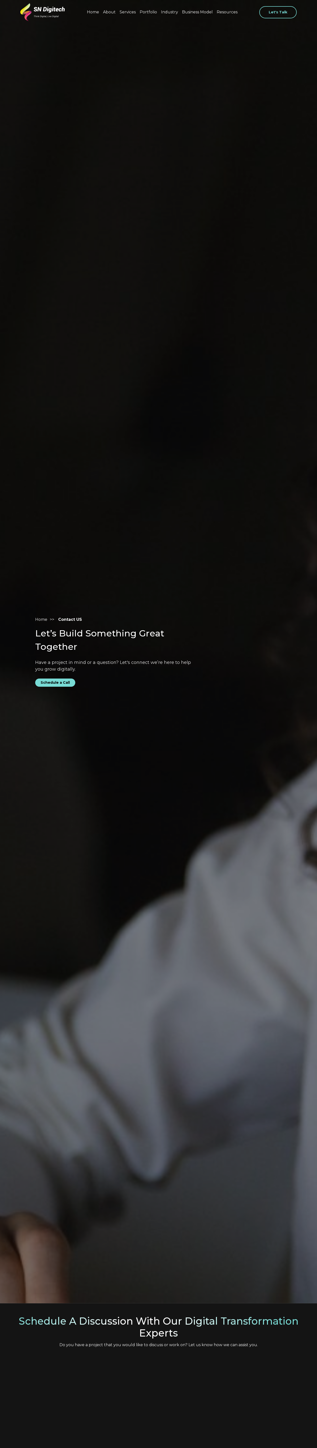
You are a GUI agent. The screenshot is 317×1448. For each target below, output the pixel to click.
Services (128, 12)
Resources (227, 12)
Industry (169, 12)
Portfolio (148, 12)
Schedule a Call (55, 682)
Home (93, 12)
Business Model (197, 12)
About (109, 12)
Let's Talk (278, 12)
